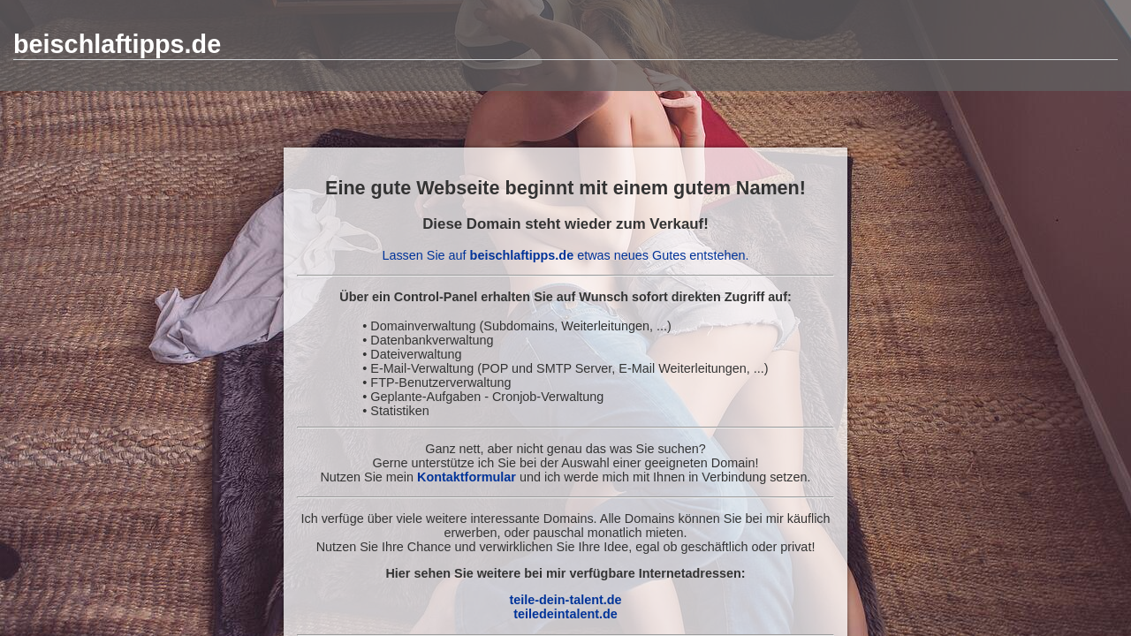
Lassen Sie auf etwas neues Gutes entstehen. (565, 255)
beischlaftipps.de (117, 44)
